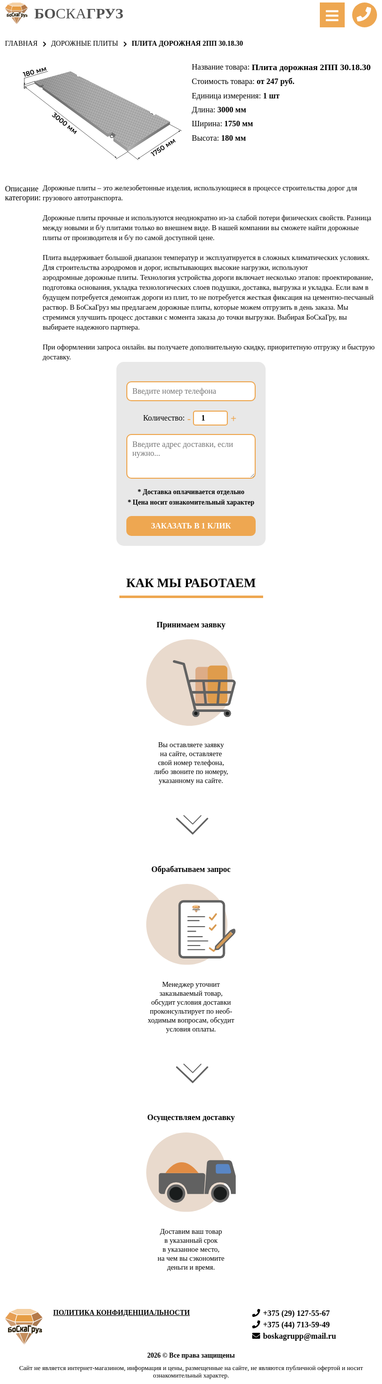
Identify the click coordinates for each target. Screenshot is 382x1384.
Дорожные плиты (84, 43)
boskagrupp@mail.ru (294, 1336)
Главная (21, 43)
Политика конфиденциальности (121, 1312)
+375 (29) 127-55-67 (291, 1313)
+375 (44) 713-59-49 (291, 1324)
